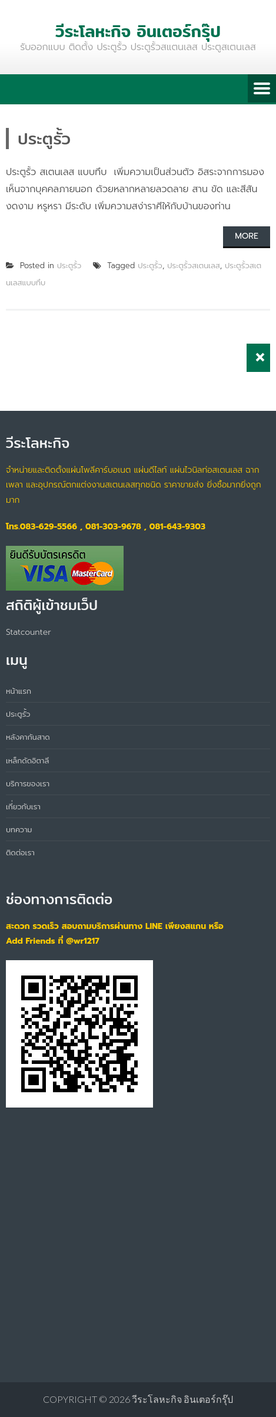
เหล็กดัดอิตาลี (27, 760)
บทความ (19, 829)
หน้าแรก (18, 691)
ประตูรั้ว (69, 265)
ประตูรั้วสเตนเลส (193, 265)
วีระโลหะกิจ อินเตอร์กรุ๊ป (182, 1399)
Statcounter (28, 632)
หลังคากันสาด (28, 737)
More (246, 236)
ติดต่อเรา (20, 852)
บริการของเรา (27, 783)
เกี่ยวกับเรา (23, 806)
